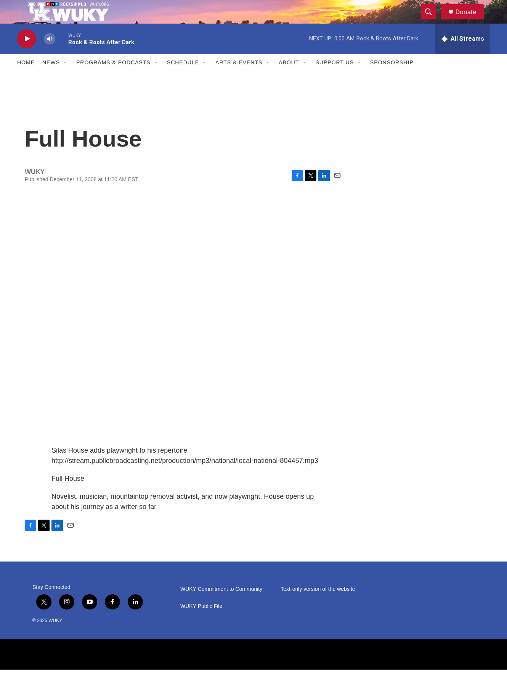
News (51, 79)
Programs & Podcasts (113, 79)
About (289, 79)
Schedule (183, 79)
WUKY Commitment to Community (221, 605)
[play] (27, 55)
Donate (470, 20)
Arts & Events (238, 79)
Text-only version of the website (318, 605)
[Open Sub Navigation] (66, 79)
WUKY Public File (201, 622)
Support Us (335, 79)
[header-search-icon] (432, 20)
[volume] (49, 55)
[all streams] (462, 55)
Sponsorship (392, 79)
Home (26, 79)
